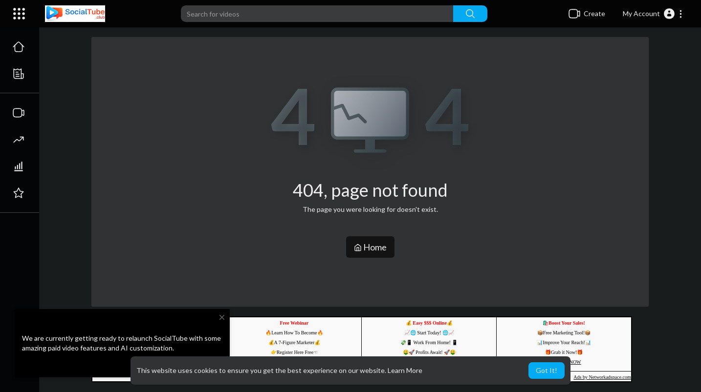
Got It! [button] (546, 370)
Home (370, 247)
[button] (653, 13)
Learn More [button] (405, 370)
